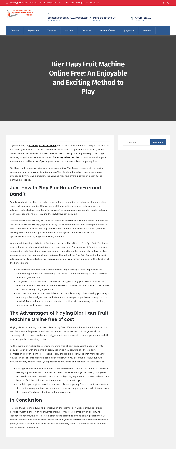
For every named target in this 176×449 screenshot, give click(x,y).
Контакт (147, 30)
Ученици (51, 30)
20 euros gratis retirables (42, 145)
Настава (69, 30)
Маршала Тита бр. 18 (82, 2)
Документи (128, 30)
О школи (86, 30)
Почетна (15, 30)
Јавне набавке (107, 30)
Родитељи (33, 30)
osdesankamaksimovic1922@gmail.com (34, 2)
